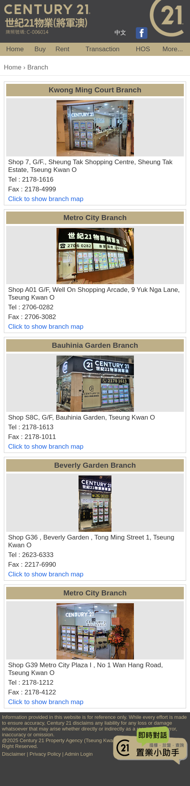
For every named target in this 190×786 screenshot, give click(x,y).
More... (173, 49)
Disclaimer (14, 754)
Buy (40, 49)
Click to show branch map (46, 199)
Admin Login (78, 754)
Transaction (103, 49)
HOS (143, 49)
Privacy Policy (45, 754)
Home (15, 49)
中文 (120, 32)
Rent (62, 49)
